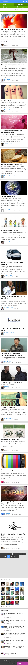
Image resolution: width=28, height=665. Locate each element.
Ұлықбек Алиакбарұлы (9, 332)
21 (8, 556)
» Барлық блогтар (5, 606)
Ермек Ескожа (7, 209)
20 (5, 556)
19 (1, 556)
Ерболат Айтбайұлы (8, 143)
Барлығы (23, 9)
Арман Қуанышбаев (8, 307)
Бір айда (17, 9)
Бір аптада (11, 9)
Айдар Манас (7, 386)
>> (17, 556)
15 (14, 554)
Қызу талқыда (21, 7)
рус (9, 2)
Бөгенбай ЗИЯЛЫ (7, 361)
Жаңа (4, 4)
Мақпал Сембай (7, 481)
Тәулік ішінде (4, 9)
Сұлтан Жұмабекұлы (8, 513)
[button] (22, 663)
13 (7, 554)
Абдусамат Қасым (8, 241)
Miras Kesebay (7, 79)
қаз (9, 0)
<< (1, 554)
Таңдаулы (20, 4)
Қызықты (5, 7)
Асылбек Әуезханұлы (8, 418)
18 (24, 554)
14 (10, 554)
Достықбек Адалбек (8, 44)
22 (11, 556)
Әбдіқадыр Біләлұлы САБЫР (10, 175)
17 (21, 554)
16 (17, 554)
